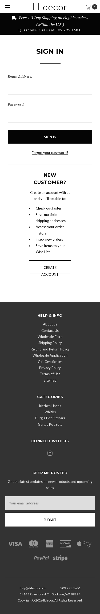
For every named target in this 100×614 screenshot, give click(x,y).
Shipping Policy (50, 343)
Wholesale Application (50, 355)
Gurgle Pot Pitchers (50, 418)
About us (50, 324)
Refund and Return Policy (50, 349)
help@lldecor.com (33, 588)
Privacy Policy (50, 368)
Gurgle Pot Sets (50, 424)
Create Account (50, 269)
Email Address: (20, 76)
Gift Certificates (50, 362)
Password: (16, 104)
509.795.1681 (68, 30)
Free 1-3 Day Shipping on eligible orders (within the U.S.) (50, 21)
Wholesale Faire (50, 337)
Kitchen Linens (50, 406)
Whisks (50, 412)
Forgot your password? (50, 153)
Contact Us (50, 330)
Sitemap (50, 380)
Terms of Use (50, 374)
